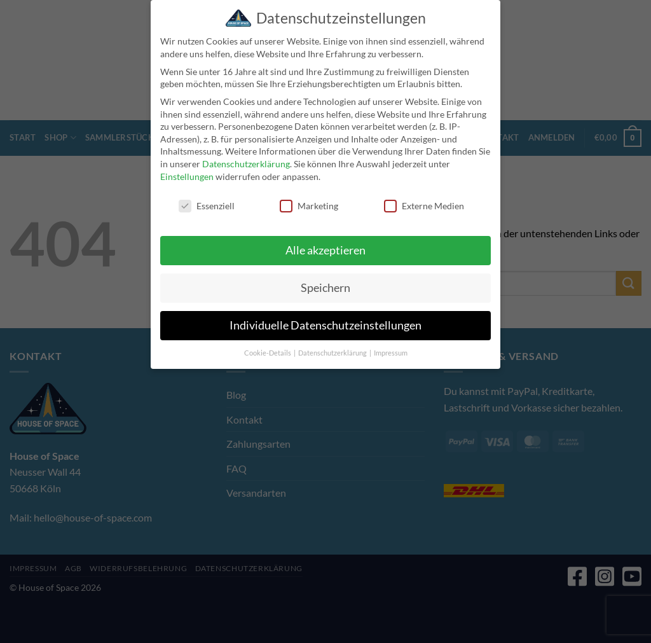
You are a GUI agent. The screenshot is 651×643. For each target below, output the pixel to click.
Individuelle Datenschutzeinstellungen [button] (325, 325)
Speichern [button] (325, 287)
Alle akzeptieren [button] (325, 250)
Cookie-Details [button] (268, 353)
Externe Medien (424, 206)
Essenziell (207, 206)
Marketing (309, 206)
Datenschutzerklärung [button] (333, 353)
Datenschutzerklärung (246, 163)
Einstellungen (187, 176)
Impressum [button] (391, 353)
